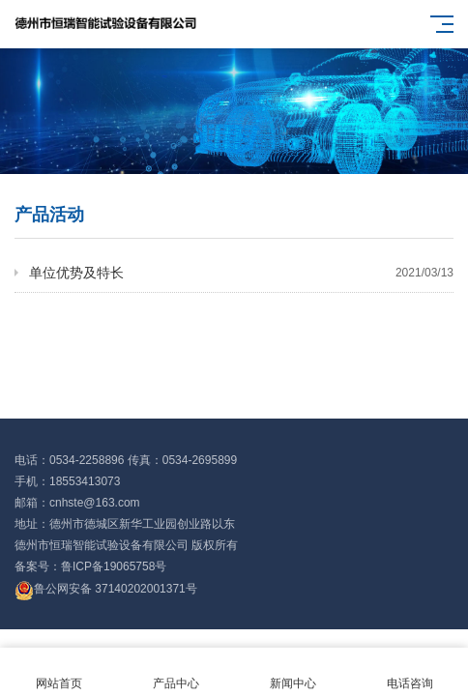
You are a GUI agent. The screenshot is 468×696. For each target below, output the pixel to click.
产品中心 (175, 672)
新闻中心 (292, 672)
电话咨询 (409, 672)
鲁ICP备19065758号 (113, 566)
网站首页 (58, 672)
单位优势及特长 (241, 272)
